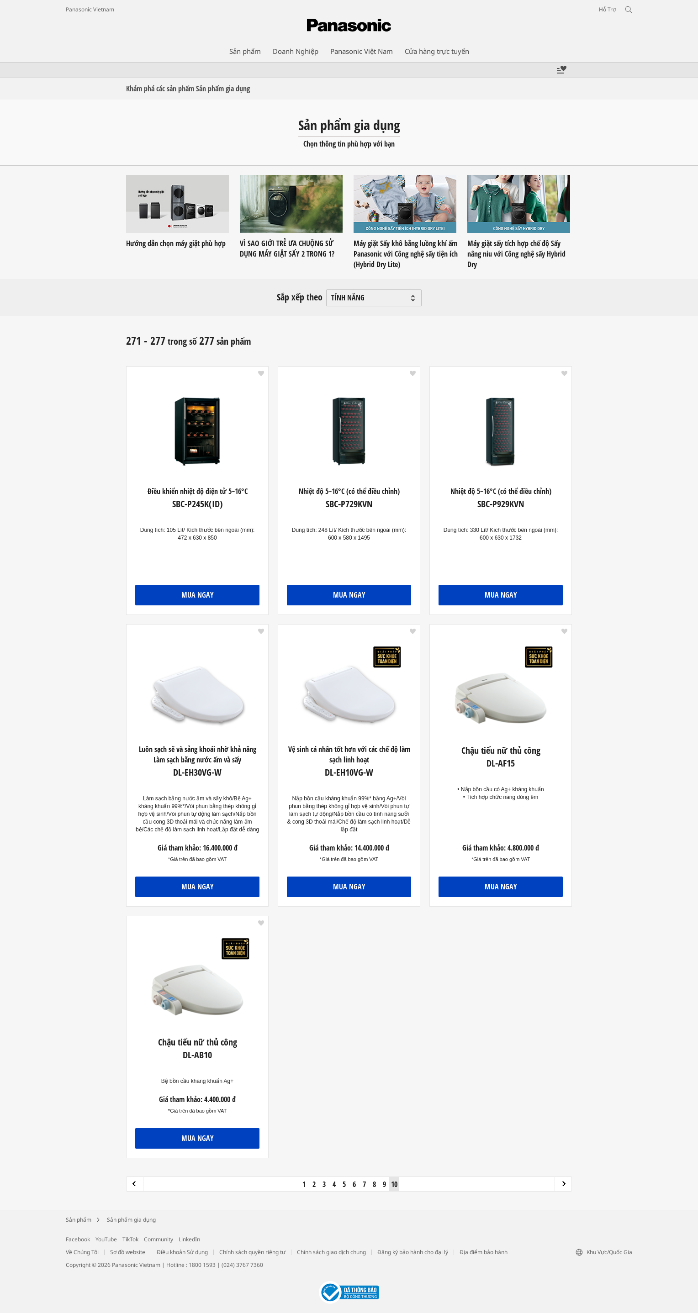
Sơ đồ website (127, 1252)
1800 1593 (202, 1265)
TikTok (130, 1239)
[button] (261, 373)
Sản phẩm (78, 1220)
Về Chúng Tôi (82, 1252)
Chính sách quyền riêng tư (252, 1252)
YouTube (106, 1239)
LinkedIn (189, 1239)
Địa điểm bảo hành (484, 1252)
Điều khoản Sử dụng (182, 1252)
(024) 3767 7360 (242, 1265)
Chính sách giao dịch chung (331, 1252)
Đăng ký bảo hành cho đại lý (412, 1252)
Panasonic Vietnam (90, 9)
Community (158, 1239)
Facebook (78, 1239)
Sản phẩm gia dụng (131, 1220)
